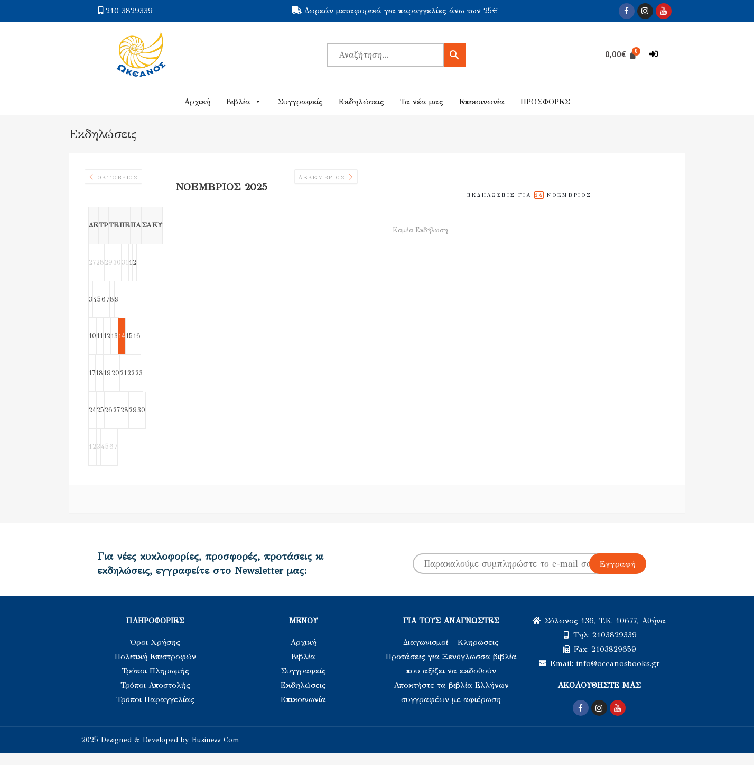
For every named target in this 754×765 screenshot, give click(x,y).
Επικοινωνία (482, 101)
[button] (653, 54)
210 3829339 (129, 10)
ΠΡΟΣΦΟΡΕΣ (545, 101)
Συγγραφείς (300, 101)
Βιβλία (244, 101)
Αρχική (197, 101)
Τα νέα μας (421, 101)
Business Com (215, 752)
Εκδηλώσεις (361, 101)
